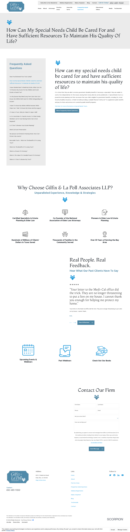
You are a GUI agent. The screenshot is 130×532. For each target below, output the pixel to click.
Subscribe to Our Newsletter (48, 3)
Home (72, 475)
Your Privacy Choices (27, 520)
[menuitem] (26, 77)
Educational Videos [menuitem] (99, 9)
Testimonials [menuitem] (118, 9)
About (73, 479)
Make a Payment (80, 3)
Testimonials (74, 502)
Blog (88, 3)
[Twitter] (110, 475)
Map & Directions (41, 480)
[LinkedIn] (118, 475)
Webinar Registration (66, 3)
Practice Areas (75, 483)
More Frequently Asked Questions (67, 111)
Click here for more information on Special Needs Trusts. (71, 106)
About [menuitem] (45, 9)
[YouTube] (123, 475)
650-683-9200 (117, 3)
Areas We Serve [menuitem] (69, 9)
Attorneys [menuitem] (52, 9)
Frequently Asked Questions (79, 487)
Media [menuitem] (110, 9)
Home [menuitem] (39, 9)
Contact (94, 3)
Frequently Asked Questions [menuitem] (82, 9)
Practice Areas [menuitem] (59, 9)
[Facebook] (114, 475)
